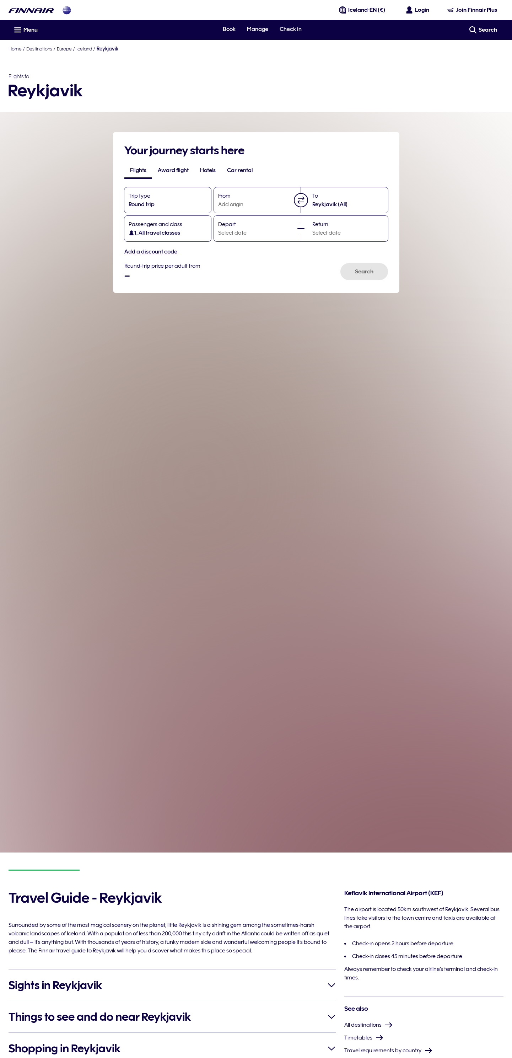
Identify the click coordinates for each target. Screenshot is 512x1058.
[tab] (138, 170)
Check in (291, 29)
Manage (257, 29)
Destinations (39, 49)
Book (229, 29)
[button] (301, 200)
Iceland (84, 49)
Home (15, 49)
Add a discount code (150, 252)
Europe (64, 49)
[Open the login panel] (418, 10)
